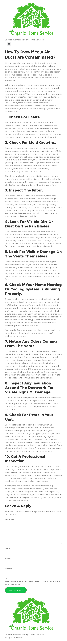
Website (8, 569)
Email (8, 558)
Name (8, 548)
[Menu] (9, 44)
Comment (10, 519)
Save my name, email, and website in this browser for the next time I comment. (32, 582)
